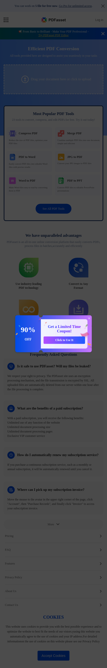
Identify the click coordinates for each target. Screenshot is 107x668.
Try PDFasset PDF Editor (53, 35)
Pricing (53, 536)
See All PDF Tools (53, 208)
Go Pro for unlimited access (75, 6)
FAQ (53, 549)
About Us (53, 591)
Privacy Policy (53, 577)
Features (53, 563)
